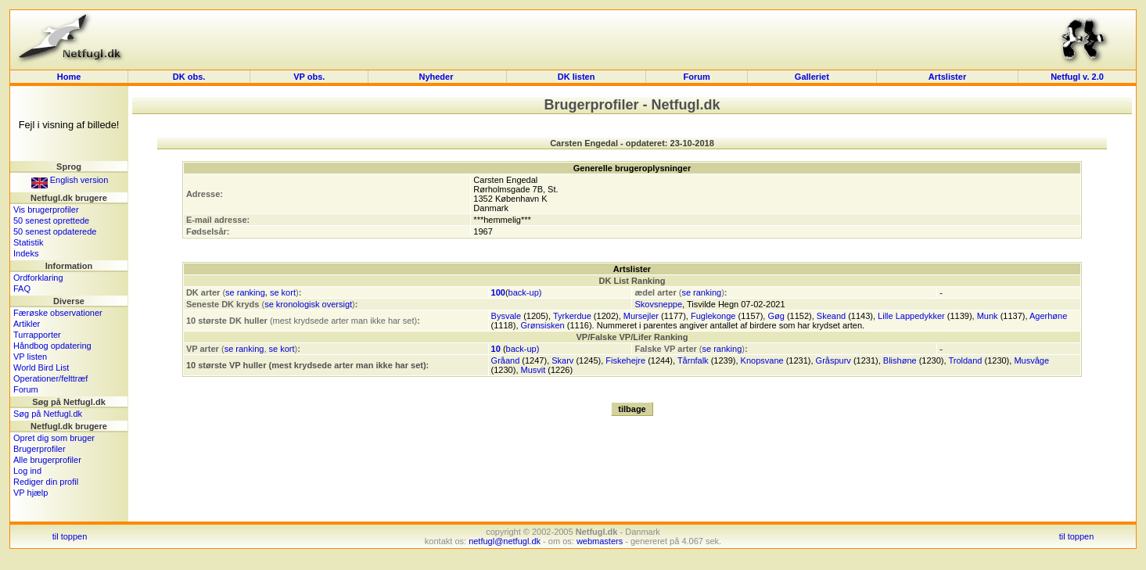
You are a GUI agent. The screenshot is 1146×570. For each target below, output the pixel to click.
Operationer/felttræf (50, 378)
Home (69, 76)
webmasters (600, 541)
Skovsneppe (658, 304)
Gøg (775, 316)
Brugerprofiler (39, 448)
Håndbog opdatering (52, 345)
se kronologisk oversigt (308, 304)
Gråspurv (833, 360)
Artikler (26, 323)
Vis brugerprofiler (46, 209)
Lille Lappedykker (911, 316)
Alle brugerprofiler (47, 459)
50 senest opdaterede (54, 231)
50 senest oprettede (51, 220)
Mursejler (641, 316)
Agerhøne (1048, 316)
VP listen (30, 356)
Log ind (27, 470)
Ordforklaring (38, 277)
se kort (283, 292)
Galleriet (812, 76)
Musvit (533, 370)
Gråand (505, 360)
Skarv (562, 360)
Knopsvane (762, 360)
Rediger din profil (45, 481)
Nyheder (437, 76)
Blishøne (900, 360)
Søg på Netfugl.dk (47, 413)
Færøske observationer (57, 312)
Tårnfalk (693, 360)
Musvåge (1031, 360)
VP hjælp (30, 492)
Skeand (831, 316)
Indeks (25, 253)
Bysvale (506, 316)
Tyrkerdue (572, 316)
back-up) (525, 292)
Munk (987, 316)
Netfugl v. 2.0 (1077, 76)
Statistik (28, 242)
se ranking (245, 292)
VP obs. (309, 76)
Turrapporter (37, 334)
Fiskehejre (625, 360)
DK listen (576, 76)
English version (70, 180)
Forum (696, 76)
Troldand (965, 360)
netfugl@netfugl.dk (505, 541)
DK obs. (189, 76)
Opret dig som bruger (54, 438)
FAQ (22, 288)
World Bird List (41, 367)
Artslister (947, 76)
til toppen (70, 536)
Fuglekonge (713, 316)
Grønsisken (543, 325)
